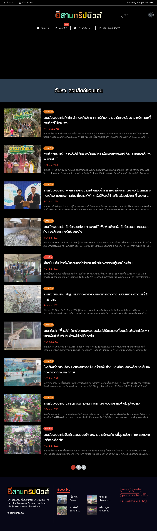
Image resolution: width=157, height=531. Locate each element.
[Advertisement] (78, 55)
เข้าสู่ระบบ (9, 2)
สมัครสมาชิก (26, 2)
